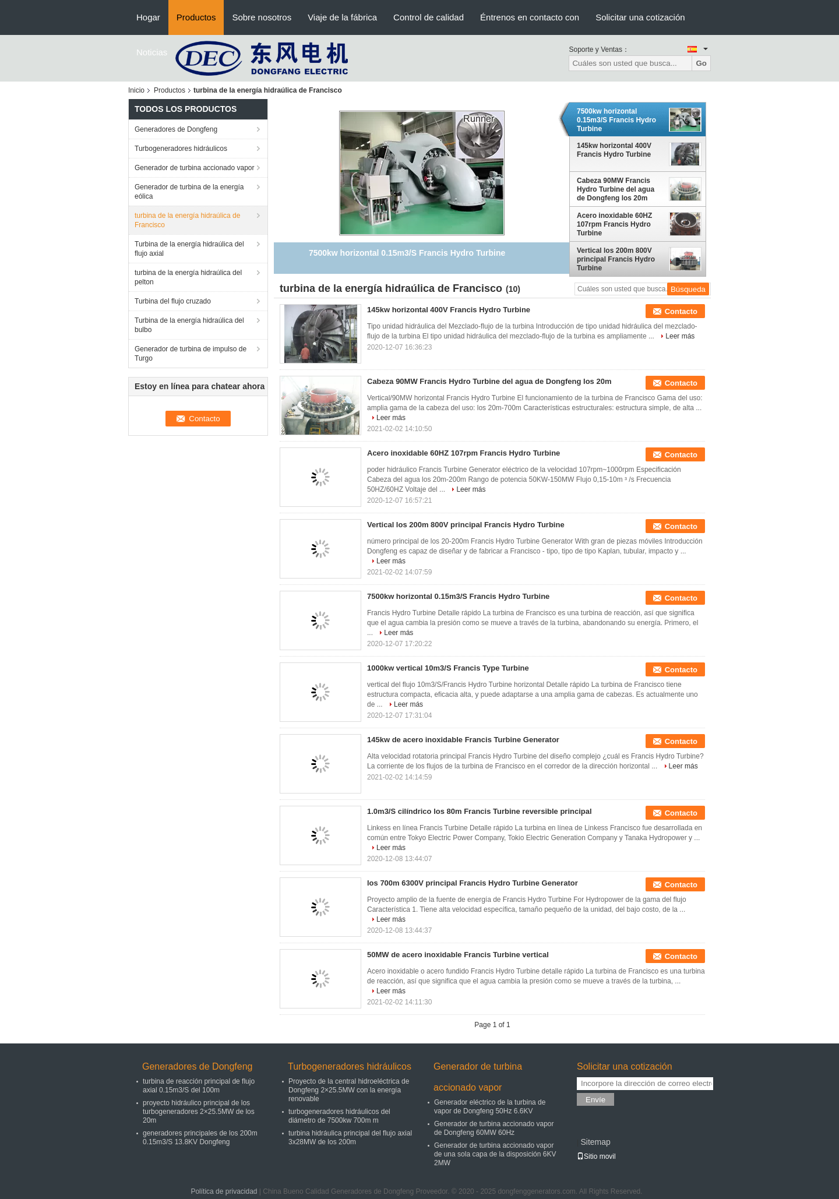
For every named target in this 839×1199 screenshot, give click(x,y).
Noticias (151, 52)
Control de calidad (428, 17)
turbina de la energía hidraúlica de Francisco (187, 220)
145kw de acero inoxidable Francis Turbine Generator (463, 739)
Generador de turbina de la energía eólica (189, 191)
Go (701, 63)
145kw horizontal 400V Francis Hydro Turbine (614, 150)
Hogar (148, 17)
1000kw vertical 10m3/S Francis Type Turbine (448, 668)
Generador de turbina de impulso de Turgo (190, 353)
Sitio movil (596, 1156)
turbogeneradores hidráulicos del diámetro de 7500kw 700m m (339, 1116)
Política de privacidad (224, 1191)
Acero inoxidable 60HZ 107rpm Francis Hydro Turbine (614, 224)
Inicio (136, 90)
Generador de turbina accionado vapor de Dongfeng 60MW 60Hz (494, 1128)
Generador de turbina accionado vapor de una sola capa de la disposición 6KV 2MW (495, 1154)
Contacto (681, 311)
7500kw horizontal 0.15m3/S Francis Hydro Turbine (616, 120)
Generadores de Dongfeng (176, 129)
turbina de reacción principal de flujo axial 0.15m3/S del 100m (199, 1085)
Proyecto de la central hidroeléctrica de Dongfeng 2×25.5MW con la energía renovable (348, 1090)
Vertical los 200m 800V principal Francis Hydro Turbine (616, 259)
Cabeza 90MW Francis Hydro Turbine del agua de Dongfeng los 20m (615, 189)
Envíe (595, 1099)
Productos (196, 17)
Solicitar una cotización (640, 17)
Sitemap (595, 1142)
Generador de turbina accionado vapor (194, 168)
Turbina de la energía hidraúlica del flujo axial (189, 249)
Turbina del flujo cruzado (173, 301)
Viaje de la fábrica (342, 17)
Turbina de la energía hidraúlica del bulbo (189, 325)
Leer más (680, 336)
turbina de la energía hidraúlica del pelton (188, 277)
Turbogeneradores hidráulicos (181, 148)
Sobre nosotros (261, 17)
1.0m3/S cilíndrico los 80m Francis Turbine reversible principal (479, 811)
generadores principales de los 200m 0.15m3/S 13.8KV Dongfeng (200, 1137)
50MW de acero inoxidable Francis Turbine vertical (458, 954)
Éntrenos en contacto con (529, 17)
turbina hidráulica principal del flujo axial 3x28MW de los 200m (350, 1137)
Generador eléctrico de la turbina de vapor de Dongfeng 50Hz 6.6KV (489, 1106)
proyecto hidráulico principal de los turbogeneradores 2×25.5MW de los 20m (199, 1111)
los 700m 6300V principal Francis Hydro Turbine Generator (472, 883)
